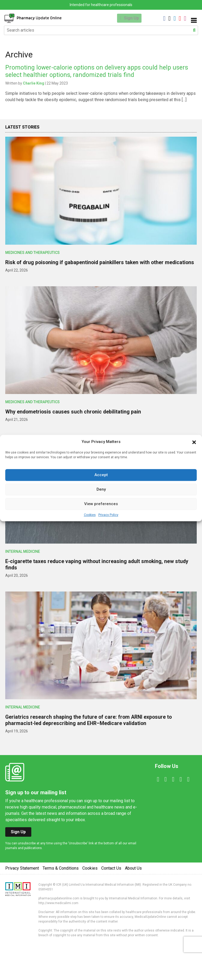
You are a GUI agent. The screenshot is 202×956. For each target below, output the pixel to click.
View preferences (101, 503)
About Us (133, 874)
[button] (194, 442)
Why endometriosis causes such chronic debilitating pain (73, 418)
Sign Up (131, 18)
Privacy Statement (22, 874)
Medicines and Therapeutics (32, 252)
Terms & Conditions (61, 874)
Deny (101, 489)
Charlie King (33, 83)
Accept (101, 474)
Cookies (90, 515)
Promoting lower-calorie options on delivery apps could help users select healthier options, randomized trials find (98, 71)
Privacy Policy (108, 515)
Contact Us (111, 874)
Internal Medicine (22, 558)
